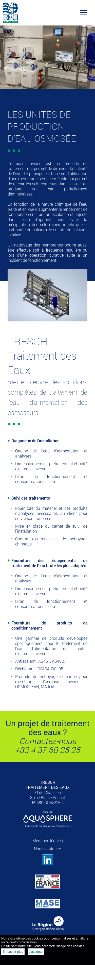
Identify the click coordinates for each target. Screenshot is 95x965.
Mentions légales (47, 840)
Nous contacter (47, 848)
